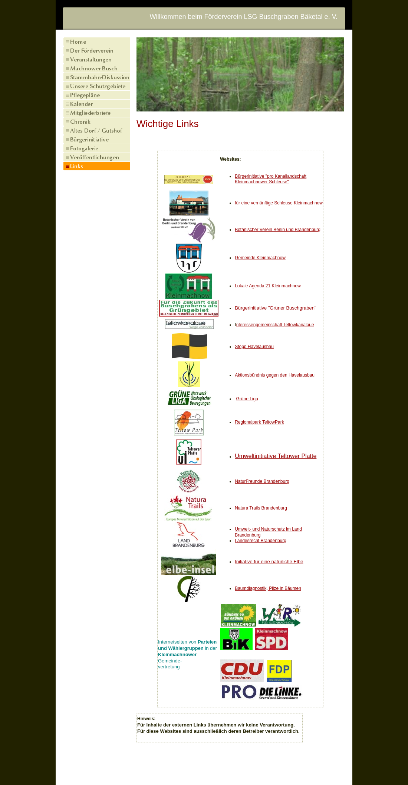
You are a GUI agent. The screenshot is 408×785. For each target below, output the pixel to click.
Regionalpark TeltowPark (259, 422)
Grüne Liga (247, 398)
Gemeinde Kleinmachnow (260, 257)
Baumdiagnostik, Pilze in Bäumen (268, 588)
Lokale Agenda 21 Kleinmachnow (267, 285)
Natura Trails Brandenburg (261, 508)
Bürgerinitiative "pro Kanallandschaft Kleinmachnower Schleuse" (270, 179)
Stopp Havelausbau (254, 346)
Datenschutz (231, 771)
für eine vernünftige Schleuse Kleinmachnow (279, 203)
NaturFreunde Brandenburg (262, 481)
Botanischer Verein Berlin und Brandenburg (277, 229)
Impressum (175, 771)
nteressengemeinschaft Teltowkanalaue (275, 324)
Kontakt (203, 771)
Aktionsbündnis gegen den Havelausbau (275, 375)
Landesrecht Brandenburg (260, 540)
